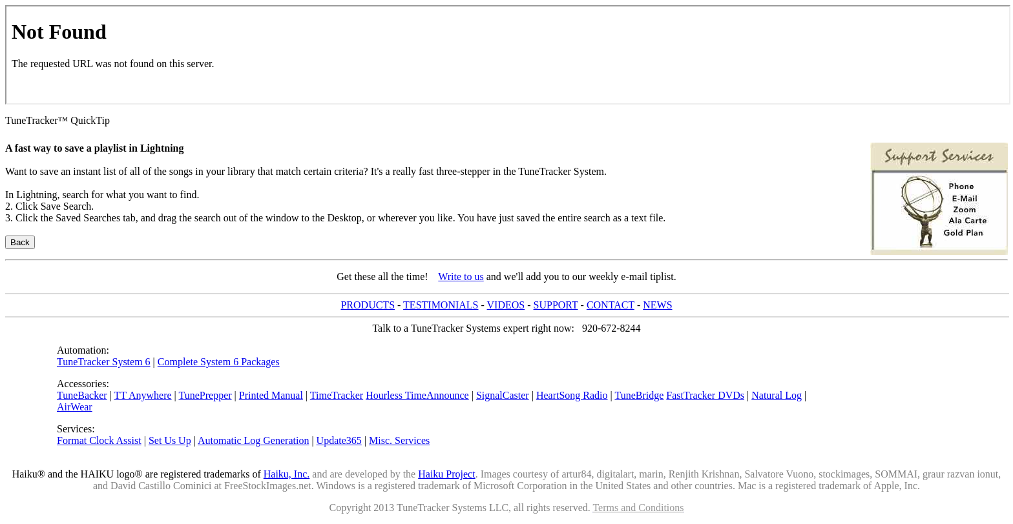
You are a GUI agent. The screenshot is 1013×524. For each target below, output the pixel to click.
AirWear (74, 406)
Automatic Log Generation (253, 440)
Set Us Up (170, 440)
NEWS (657, 304)
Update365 (339, 440)
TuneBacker (82, 395)
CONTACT (610, 304)
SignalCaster (502, 395)
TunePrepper (204, 395)
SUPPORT (556, 304)
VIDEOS (506, 304)
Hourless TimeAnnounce (417, 395)
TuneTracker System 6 (104, 361)
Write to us (460, 276)
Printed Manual (271, 395)
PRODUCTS (367, 304)
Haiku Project (446, 474)
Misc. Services (399, 440)
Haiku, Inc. (287, 474)
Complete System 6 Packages (219, 361)
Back (20, 242)
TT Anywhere (143, 395)
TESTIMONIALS (440, 304)
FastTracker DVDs (705, 395)
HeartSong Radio (572, 395)
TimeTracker (336, 395)
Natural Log (776, 395)
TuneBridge (638, 395)
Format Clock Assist (99, 440)
